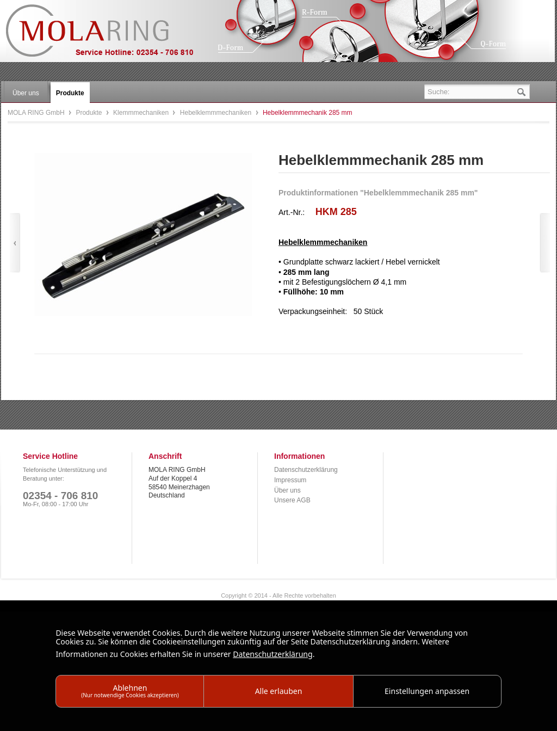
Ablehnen (130, 690)
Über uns (287, 490)
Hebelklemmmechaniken (216, 112)
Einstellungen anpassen (427, 691)
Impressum (290, 480)
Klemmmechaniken (141, 112)
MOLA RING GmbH (107, 35)
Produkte (89, 112)
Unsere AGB (292, 500)
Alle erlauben (278, 691)
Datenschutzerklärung (306, 470)
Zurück (15, 243)
